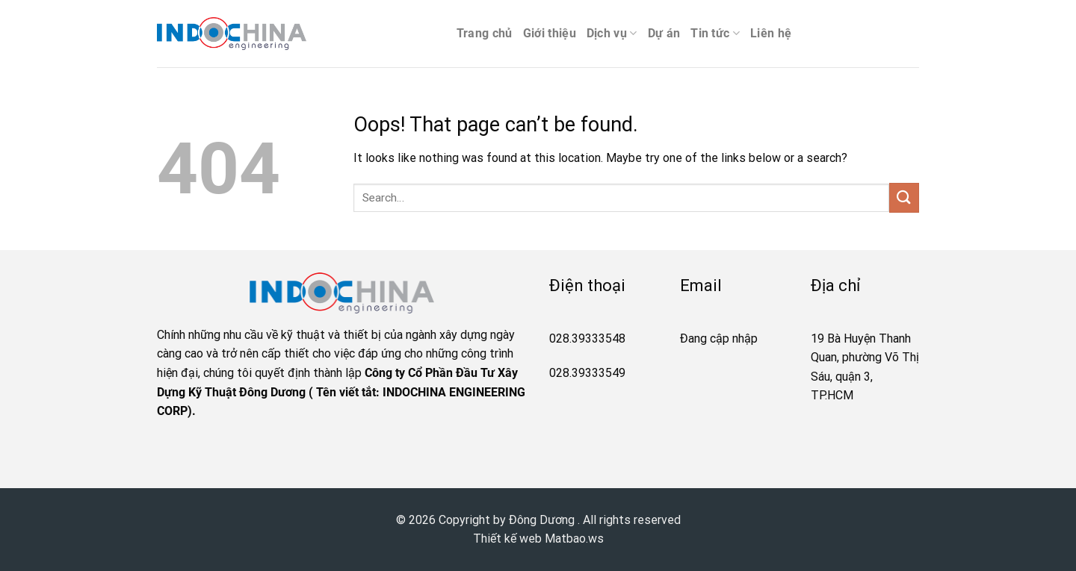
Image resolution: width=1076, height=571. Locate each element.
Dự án (664, 33)
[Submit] (904, 197)
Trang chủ (485, 33)
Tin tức (715, 33)
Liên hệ (770, 33)
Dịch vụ (612, 33)
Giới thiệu (549, 33)
